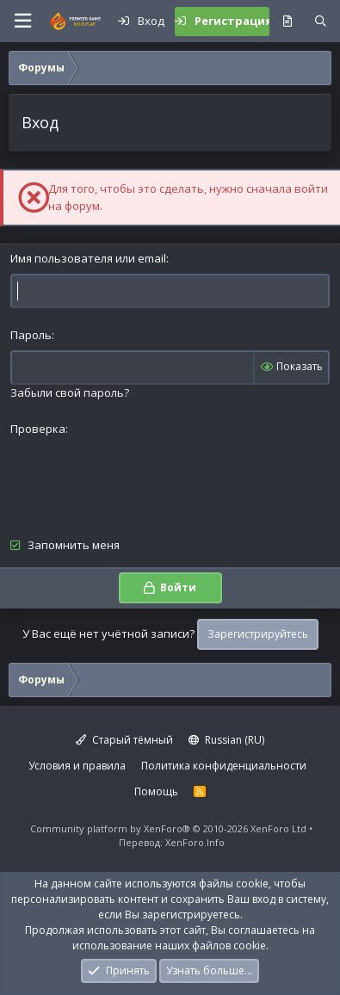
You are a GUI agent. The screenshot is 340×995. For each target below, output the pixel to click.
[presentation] (141, 477)
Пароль (31, 335)
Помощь (156, 791)
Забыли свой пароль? (69, 392)
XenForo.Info (195, 842)
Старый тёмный (124, 739)
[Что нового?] (287, 21)
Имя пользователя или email (88, 258)
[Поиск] (321, 21)
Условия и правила (77, 765)
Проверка (37, 428)
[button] (22, 21)
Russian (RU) (226, 739)
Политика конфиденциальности (223, 765)
